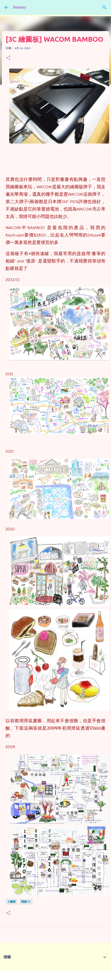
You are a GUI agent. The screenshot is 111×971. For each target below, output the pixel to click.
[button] (8, 58)
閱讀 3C (26, 901)
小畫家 (11, 901)
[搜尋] (104, 7)
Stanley (19, 7)
